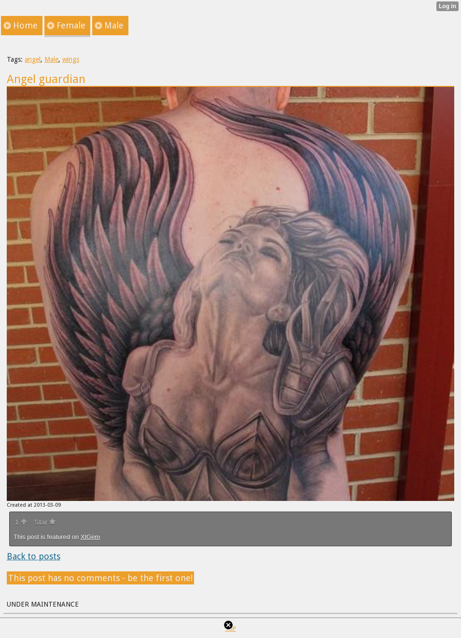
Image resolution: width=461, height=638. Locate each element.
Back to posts (33, 556)
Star (45, 522)
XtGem (90, 537)
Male (51, 59)
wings (70, 59)
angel (33, 59)
